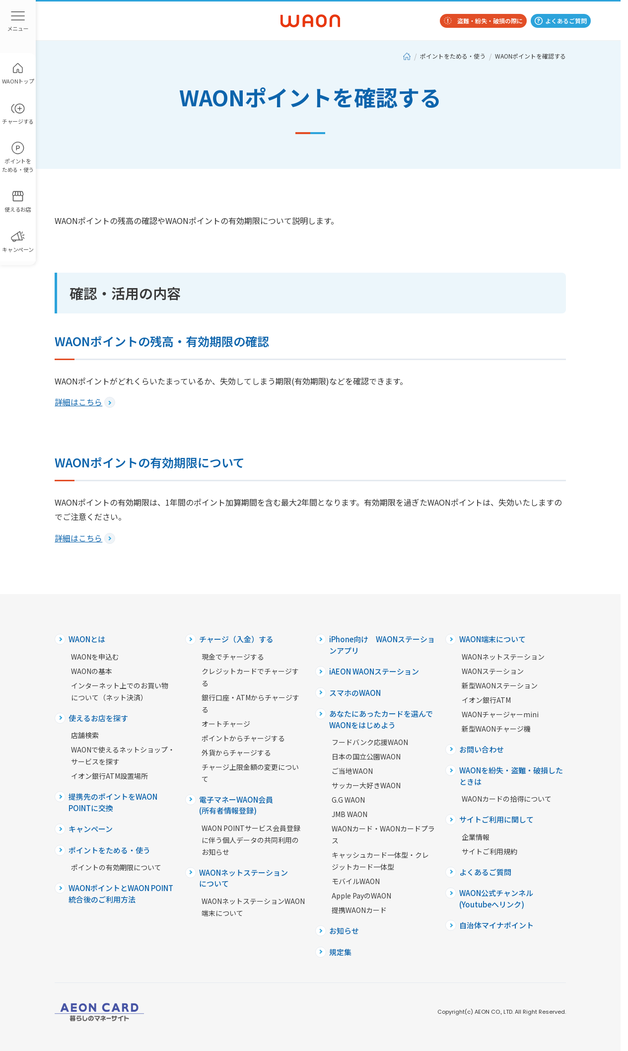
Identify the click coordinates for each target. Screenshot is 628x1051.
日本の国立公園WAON (366, 756)
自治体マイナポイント (496, 925)
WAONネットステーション (503, 657)
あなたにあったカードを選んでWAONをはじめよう (381, 719)
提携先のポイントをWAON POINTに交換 (113, 802)
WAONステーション (493, 671)
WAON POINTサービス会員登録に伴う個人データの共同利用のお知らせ (251, 840)
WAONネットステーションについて (243, 878)
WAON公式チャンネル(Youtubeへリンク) (496, 898)
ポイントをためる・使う (453, 56)
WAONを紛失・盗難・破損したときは (511, 776)
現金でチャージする (233, 657)
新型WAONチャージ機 (496, 729)
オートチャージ (226, 724)
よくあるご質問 (566, 20)
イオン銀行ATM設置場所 (109, 776)
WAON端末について (492, 639)
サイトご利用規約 (489, 851)
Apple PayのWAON (361, 896)
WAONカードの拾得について (507, 799)
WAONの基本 (91, 671)
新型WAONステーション (500, 685)
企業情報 (475, 837)
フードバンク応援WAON (370, 742)
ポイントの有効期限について (116, 867)
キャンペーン (91, 829)
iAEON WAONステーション (374, 671)
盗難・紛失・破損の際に (490, 20)
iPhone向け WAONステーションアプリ (382, 645)
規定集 (340, 952)
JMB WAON (349, 814)
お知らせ (344, 930)
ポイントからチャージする (243, 738)
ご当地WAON (352, 771)
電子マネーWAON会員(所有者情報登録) (236, 805)
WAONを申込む (95, 657)
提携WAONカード (359, 910)
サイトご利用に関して (496, 819)
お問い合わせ (481, 749)
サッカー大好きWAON (366, 785)
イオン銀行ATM (486, 700)
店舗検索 (85, 735)
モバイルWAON (356, 881)
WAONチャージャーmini (500, 714)
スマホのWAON (355, 692)
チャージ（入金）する (236, 639)
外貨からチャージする (236, 752)
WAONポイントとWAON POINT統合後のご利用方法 (121, 893)
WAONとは (87, 639)
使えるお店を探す (98, 718)
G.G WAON (348, 800)
